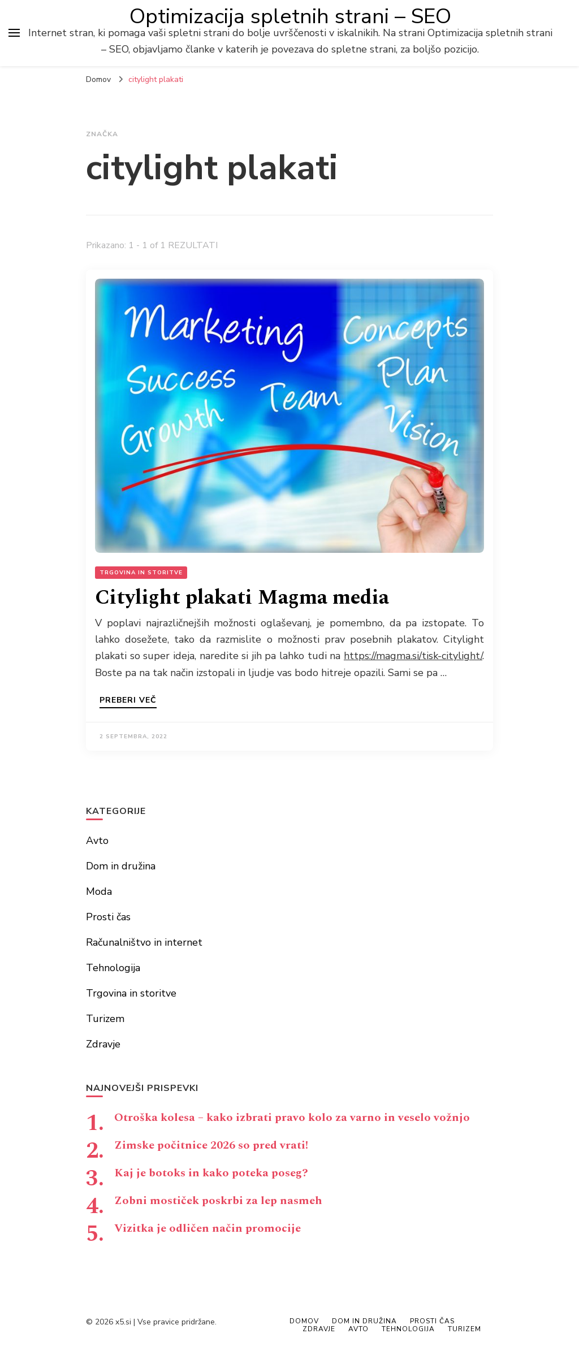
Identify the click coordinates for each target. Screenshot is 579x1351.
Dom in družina (120, 866)
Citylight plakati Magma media (242, 597)
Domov (304, 1321)
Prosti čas (108, 917)
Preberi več (128, 700)
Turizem (105, 1018)
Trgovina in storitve (141, 573)
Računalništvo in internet (144, 942)
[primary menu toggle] (14, 33)
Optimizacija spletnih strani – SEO (290, 16)
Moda (99, 891)
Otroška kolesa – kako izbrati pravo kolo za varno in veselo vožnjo (292, 1117)
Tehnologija (113, 968)
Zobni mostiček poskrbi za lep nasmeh (218, 1200)
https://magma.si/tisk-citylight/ (413, 655)
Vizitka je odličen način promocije (207, 1228)
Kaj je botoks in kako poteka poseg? (211, 1172)
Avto (97, 840)
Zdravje (103, 1044)
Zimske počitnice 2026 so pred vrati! (211, 1145)
